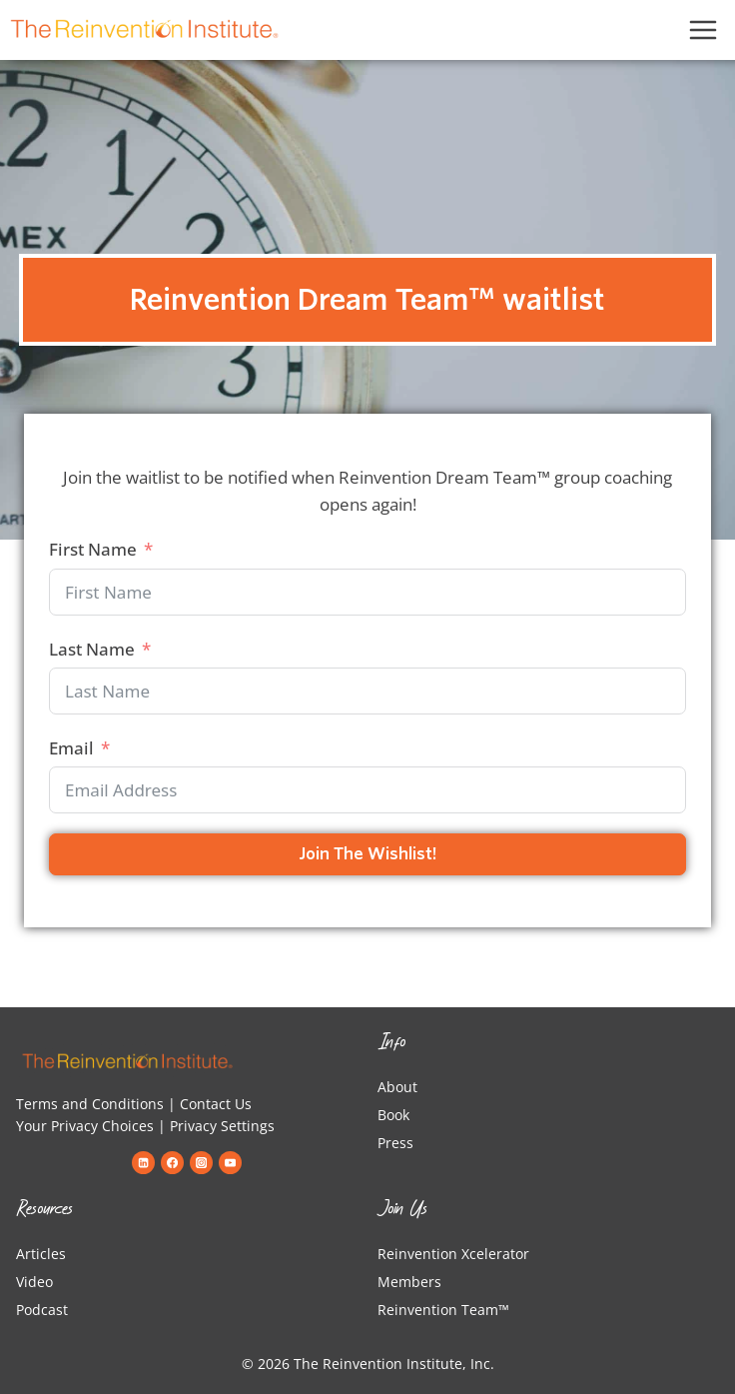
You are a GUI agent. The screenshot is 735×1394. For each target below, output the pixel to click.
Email (71, 747)
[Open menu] (703, 29)
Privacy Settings (222, 1125)
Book (393, 1114)
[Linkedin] (143, 1162)
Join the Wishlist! (368, 853)
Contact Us (216, 1103)
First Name (93, 549)
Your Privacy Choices (85, 1125)
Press (395, 1142)
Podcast (42, 1309)
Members (409, 1281)
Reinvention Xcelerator (453, 1253)
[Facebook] (172, 1162)
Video (34, 1281)
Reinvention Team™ (443, 1309)
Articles (41, 1253)
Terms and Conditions (90, 1103)
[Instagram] (201, 1162)
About (397, 1086)
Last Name (92, 649)
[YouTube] (230, 1162)
